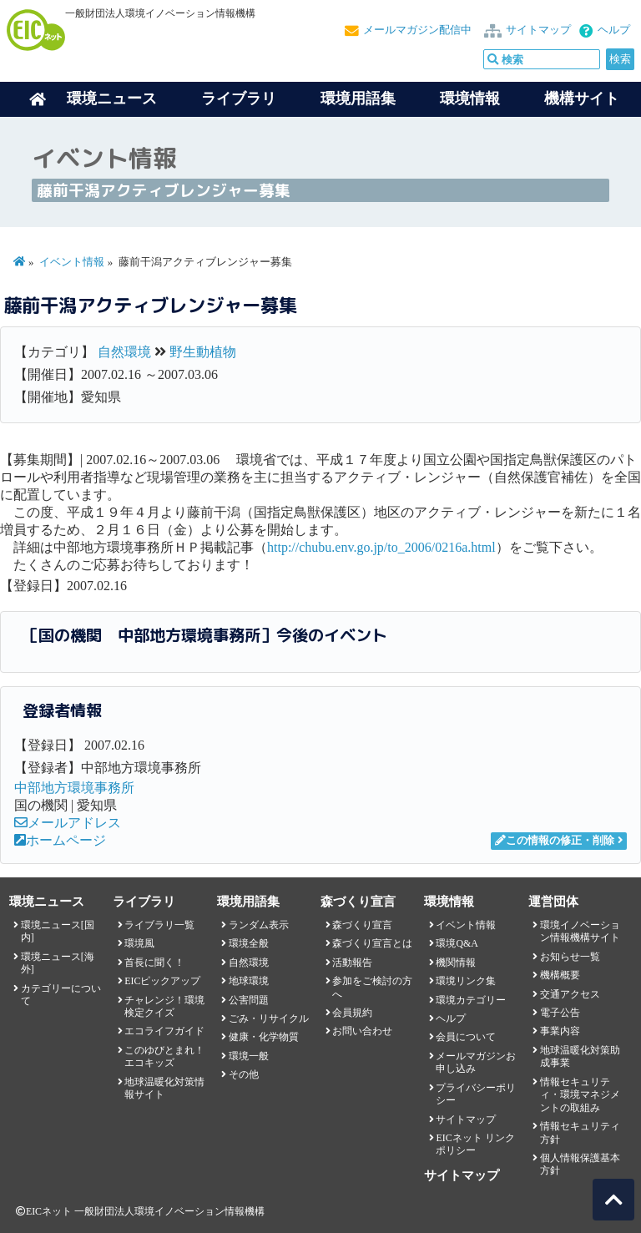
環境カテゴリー (471, 1000)
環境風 (139, 943)
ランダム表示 (259, 925)
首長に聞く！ (154, 962)
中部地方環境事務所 (74, 788)
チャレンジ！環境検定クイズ (164, 1006)
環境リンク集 (466, 981)
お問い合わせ (362, 1031)
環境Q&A (456, 943)
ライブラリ (238, 98)
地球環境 (249, 981)
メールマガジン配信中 (417, 30)
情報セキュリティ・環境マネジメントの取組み (580, 1095)
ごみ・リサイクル (269, 1018)
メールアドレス (67, 823)
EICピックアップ (162, 981)
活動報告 (352, 962)
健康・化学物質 (264, 1037)
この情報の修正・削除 (554, 840)
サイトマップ (538, 30)
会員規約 (352, 1012)
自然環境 (124, 352)
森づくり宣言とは (372, 943)
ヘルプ (614, 30)
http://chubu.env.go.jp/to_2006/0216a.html (381, 547)
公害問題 (249, 1000)
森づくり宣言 (362, 925)
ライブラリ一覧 (159, 925)
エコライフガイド (164, 1031)
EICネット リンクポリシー (475, 1144)
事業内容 (560, 1031)
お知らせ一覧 (570, 957)
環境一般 (249, 1056)
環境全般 (249, 943)
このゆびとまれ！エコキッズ (164, 1056)
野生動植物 (202, 352)
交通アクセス (570, 994)
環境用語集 (358, 98)
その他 (244, 1074)
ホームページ (60, 840)
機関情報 (456, 962)
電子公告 (560, 1012)
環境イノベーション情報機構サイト (580, 931)
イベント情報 (71, 262)
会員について (466, 1037)
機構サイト (581, 98)
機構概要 (560, 975)
